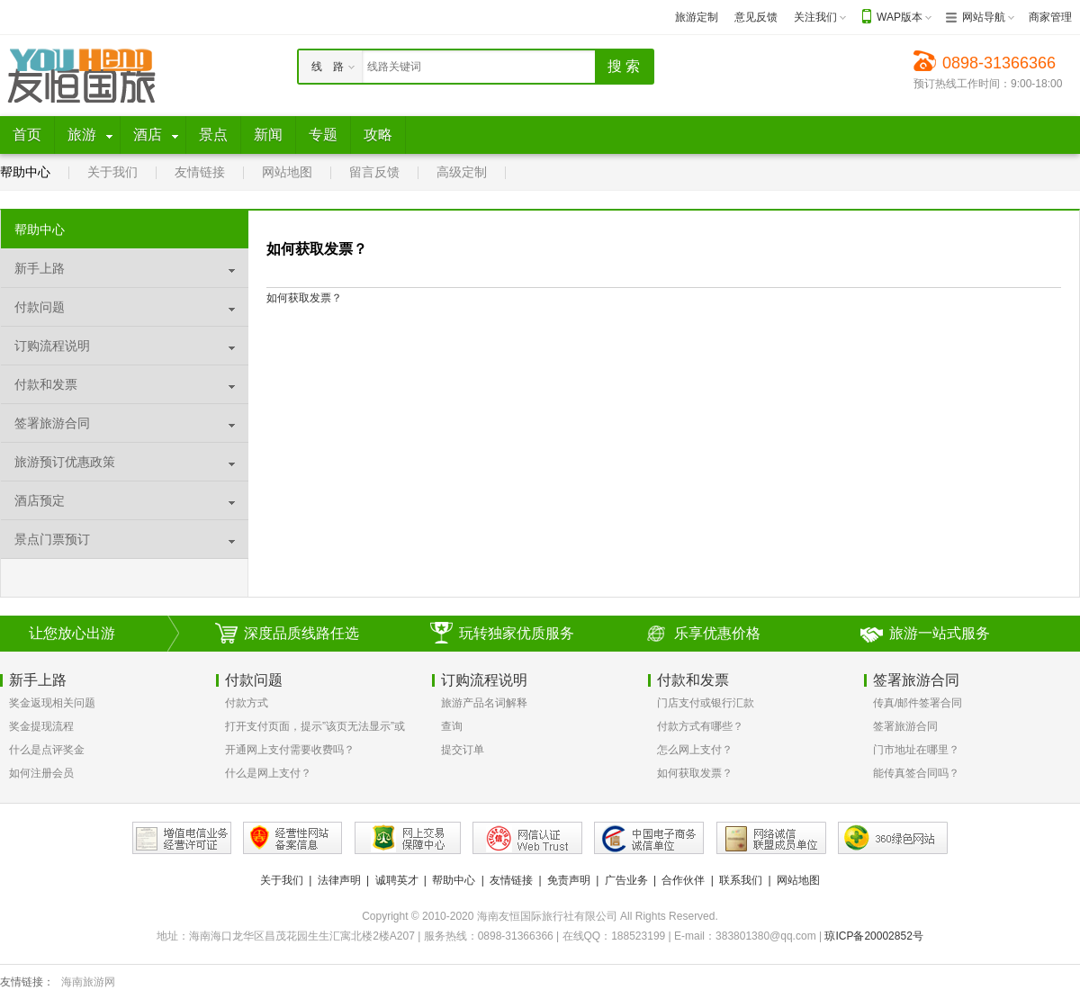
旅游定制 (696, 17)
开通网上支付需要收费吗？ (290, 749)
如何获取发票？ (695, 773)
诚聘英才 (396, 880)
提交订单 (462, 749)
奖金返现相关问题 (52, 703)
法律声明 (339, 880)
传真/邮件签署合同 (917, 703)
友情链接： (27, 982)
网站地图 (287, 172)
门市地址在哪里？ (916, 749)
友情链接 (200, 172)
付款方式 (246, 703)
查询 (452, 726)
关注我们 (815, 17)
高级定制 (461, 172)
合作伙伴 (683, 880)
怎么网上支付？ (695, 749)
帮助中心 (25, 172)
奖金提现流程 (41, 726)
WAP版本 (899, 17)
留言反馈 (374, 172)
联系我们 (740, 880)
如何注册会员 (41, 773)
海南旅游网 (88, 982)
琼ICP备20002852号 (873, 936)
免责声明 (568, 880)
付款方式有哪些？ (700, 726)
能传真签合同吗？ (916, 773)
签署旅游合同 (905, 726)
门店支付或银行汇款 (705, 703)
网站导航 (983, 17)
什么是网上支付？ (268, 773)
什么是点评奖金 (47, 749)
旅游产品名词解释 (484, 703)
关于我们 (112, 172)
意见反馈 (756, 17)
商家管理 (1050, 17)
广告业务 (626, 880)
